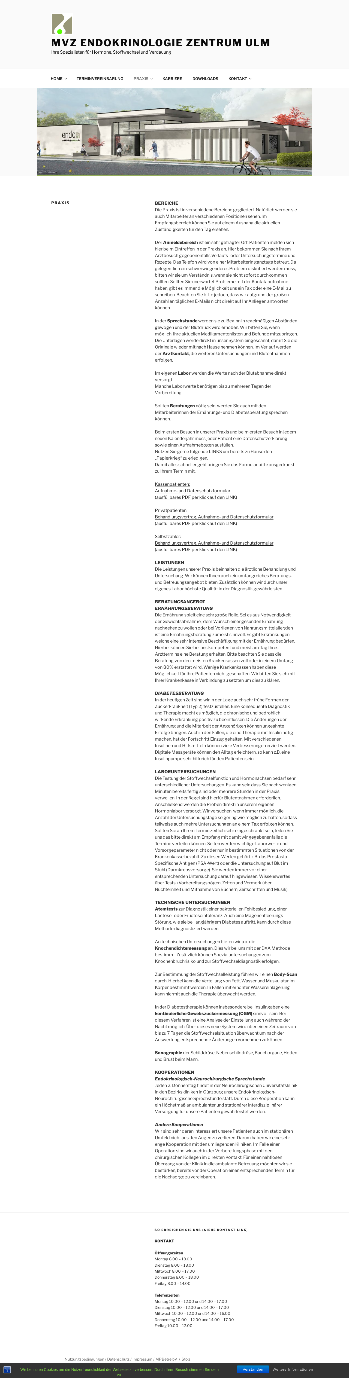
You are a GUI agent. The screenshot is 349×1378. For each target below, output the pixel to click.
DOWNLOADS (205, 78)
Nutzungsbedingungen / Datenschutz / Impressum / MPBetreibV (121, 1359)
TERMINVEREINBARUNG (100, 78)
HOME (59, 78)
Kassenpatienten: (172, 484)
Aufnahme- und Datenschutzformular (192, 490)
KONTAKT (240, 78)
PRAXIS (144, 78)
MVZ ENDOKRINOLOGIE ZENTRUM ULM (160, 43)
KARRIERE (172, 78)
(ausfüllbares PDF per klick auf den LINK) (196, 497)
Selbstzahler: (168, 536)
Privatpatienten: (171, 510)
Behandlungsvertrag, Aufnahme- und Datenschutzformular (214, 517)
